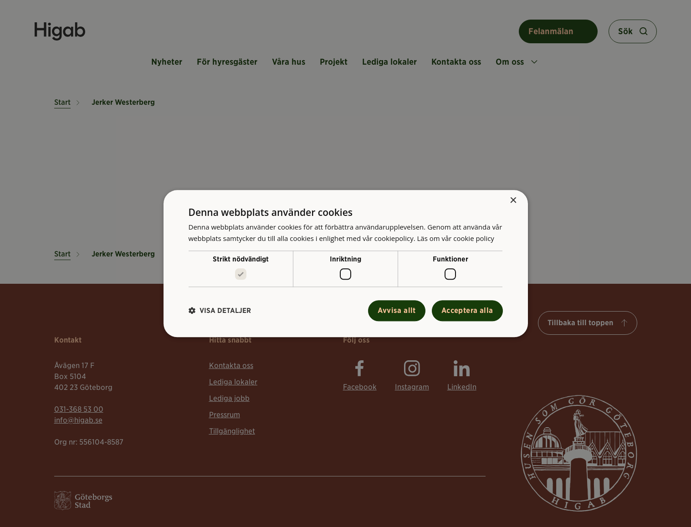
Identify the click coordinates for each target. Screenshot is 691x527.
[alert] (345, 263)
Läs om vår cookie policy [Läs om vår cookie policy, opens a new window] (455, 238)
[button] (220, 311)
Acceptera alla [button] (467, 310)
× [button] (513, 200)
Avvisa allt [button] (396, 310)
